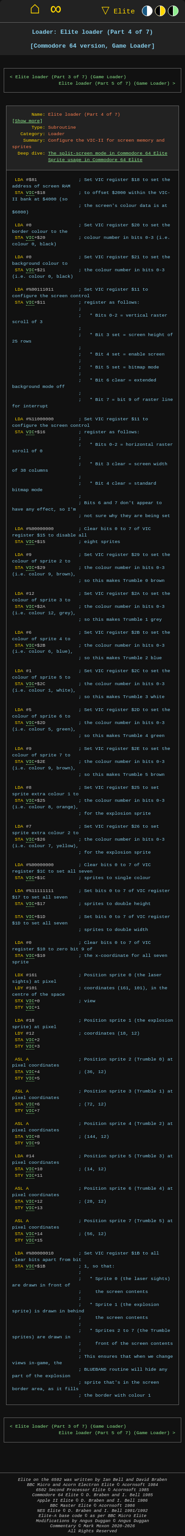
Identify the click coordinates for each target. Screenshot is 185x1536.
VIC (30, 192)
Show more (27, 121)
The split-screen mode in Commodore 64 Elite (107, 153)
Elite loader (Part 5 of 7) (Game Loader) (114, 84)
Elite (116, 11)
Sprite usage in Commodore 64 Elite (95, 159)
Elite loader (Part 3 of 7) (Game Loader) (70, 77)
